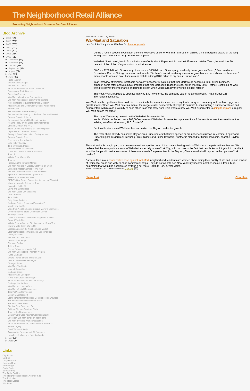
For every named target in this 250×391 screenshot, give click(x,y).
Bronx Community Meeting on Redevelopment (29, 128)
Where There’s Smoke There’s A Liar (24, 257)
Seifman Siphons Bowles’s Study (23, 309)
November (14, 62)
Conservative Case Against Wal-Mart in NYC (28, 315)
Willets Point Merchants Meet (21, 177)
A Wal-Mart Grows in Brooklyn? (22, 277)
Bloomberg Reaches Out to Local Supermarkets (30, 232)
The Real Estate (11, 380)
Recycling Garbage (16, 94)
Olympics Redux (15, 243)
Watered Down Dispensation (21, 148)
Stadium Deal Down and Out (21, 306)
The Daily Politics (11, 373)
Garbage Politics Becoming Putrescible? (26, 203)
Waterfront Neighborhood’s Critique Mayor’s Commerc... (33, 209)
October (13, 65)
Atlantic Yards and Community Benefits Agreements (31, 106)
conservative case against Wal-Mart (129, 160)
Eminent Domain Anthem (19, 117)
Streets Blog (9, 370)
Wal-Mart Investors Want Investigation (25, 321)
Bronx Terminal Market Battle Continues (26, 88)
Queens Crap (9, 363)
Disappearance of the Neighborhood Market (28, 229)
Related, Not (13, 108)
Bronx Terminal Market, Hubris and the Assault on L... (32, 323)
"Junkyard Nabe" (15, 234)
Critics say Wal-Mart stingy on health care (27, 318)
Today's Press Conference (20, 292)
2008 (9, 47)
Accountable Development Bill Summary (26, 332)
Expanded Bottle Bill (17, 186)
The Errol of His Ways (18, 303)
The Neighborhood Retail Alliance (67, 15)
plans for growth (136, 44)
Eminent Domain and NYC (20, 126)
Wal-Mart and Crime (17, 85)
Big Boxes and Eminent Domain (22, 131)
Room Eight (8, 365)
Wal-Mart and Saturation (19, 237)
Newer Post (92, 177)
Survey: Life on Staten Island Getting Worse (28, 134)
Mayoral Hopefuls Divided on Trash (24, 183)
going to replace (222, 108)
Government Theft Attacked (20, 91)
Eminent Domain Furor (18, 137)
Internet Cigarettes (16, 269)
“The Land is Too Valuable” (20, 140)
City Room (8, 355)
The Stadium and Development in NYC (25, 300)
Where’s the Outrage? (18, 82)
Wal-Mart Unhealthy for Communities (25, 97)
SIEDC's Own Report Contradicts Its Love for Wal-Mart (33, 180)
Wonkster (7, 383)
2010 (9, 41)
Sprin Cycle (8, 368)
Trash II (11, 154)
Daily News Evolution (17, 200)
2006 (9, 53)
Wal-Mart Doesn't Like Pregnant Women (26, 252)
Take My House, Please (18, 146)
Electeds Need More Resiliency (22, 111)
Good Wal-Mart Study (18, 329)
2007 (9, 50)
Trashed (11, 160)
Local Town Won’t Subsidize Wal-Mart (25, 151)
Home (167, 177)
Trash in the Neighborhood (20, 312)
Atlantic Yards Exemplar (19, 275)
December (14, 59)
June (11, 77)
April (11, 341)
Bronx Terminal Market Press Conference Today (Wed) (33, 298)
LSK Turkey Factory (17, 143)
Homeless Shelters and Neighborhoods (26, 335)
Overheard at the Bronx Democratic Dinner (27, 211)
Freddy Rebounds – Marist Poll (22, 249)
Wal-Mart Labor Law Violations (22, 192)
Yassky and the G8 (16, 206)
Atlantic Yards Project (17, 240)
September (14, 68)
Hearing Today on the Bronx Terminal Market (28, 123)
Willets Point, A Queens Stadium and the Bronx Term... (33, 223)
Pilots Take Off (14, 80)
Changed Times (15, 263)
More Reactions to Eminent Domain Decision (28, 103)
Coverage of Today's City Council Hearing (27, 120)
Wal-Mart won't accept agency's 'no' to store (28, 100)
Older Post (241, 177)
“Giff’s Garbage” (15, 255)
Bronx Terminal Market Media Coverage (26, 280)
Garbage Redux (15, 272)
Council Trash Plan (16, 220)
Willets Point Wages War (19, 157)
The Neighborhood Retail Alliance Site (22, 375)
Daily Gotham (9, 360)
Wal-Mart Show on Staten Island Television (27, 171)
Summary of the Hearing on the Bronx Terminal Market (33, 114)
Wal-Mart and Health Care (20, 286)
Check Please (14, 194)
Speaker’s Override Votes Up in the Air (25, 174)
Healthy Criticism (15, 214)
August (12, 71)
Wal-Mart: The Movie (17, 266)
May (11, 338)
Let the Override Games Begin (22, 260)
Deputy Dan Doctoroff (18, 295)
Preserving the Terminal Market (22, 163)
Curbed (6, 358)
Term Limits (13, 197)
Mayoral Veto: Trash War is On (22, 226)
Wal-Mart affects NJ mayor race (22, 289)
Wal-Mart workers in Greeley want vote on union (30, 166)
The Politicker (9, 378)
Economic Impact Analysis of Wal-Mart (25, 169)
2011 (9, 38)
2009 (9, 44)
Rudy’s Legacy (14, 326)
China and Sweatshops (18, 189)
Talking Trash (14, 246)
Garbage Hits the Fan (18, 283)
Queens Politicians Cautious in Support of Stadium (31, 217)
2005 (9, 56)
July (11, 74)
